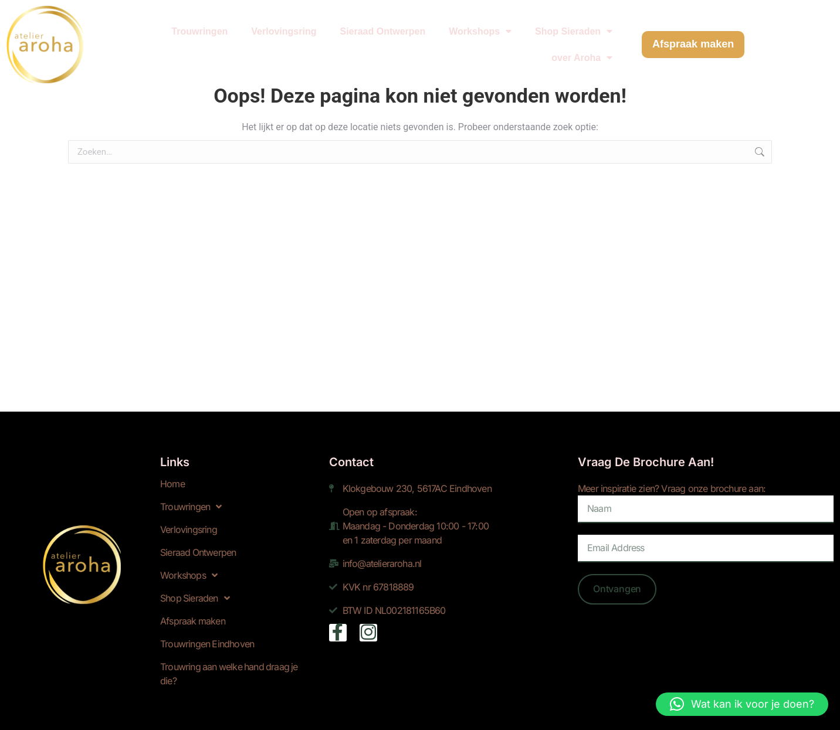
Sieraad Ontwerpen (382, 31)
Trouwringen (199, 31)
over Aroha (581, 57)
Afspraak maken (193, 621)
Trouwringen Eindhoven (207, 644)
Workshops (480, 31)
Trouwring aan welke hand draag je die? (230, 674)
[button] (742, 704)
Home (172, 484)
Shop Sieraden (573, 31)
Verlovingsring (283, 31)
